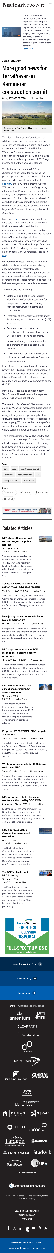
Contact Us (27, 1219)
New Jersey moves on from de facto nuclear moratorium (22, 618)
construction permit (30, 468)
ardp (14, 468)
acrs (6, 468)
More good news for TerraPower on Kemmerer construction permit (24, 79)
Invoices (36, 1249)
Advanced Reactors (11, 61)
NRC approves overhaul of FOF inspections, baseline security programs (20, 652)
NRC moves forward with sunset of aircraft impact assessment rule (16, 689)
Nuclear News (37, 98)
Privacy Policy (14, 1249)
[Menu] (49, 5)
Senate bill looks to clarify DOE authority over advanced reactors (21, 585)
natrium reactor (25, 474)
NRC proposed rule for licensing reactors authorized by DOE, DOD (21, 798)
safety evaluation (11, 480)
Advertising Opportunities (27, 1210)
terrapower (29, 480)
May (4, 255)
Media (43, 1249)
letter (15, 218)
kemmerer (8, 474)
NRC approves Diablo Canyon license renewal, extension (16, 833)
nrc (37, 474)
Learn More (28, 48)
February (7, 183)
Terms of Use (26, 1249)
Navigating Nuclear (27, 1214)
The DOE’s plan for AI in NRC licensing (15, 873)
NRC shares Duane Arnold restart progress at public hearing (17, 541)
